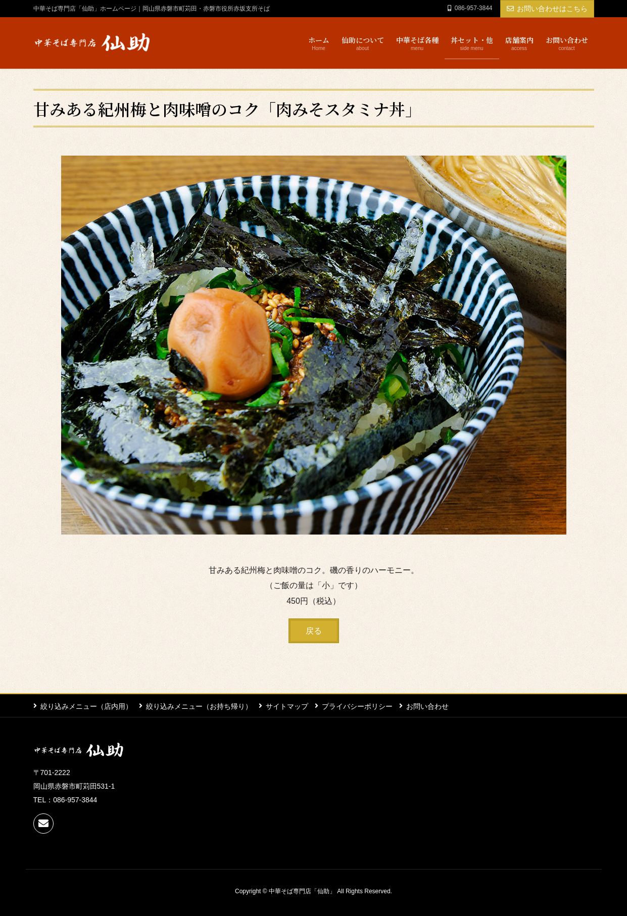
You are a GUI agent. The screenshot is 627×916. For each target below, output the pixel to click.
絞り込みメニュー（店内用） (86, 706)
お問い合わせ (431, 706)
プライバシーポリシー (360, 706)
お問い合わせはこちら (547, 9)
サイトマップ (289, 706)
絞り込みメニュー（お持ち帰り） (200, 706)
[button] (313, 630)
